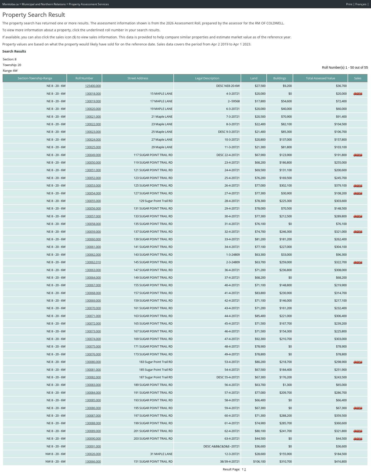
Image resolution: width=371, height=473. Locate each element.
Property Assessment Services (89, 4)
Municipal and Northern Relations (44, 4)
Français (361, 4)
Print (349, 4)
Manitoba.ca (10, 4)
